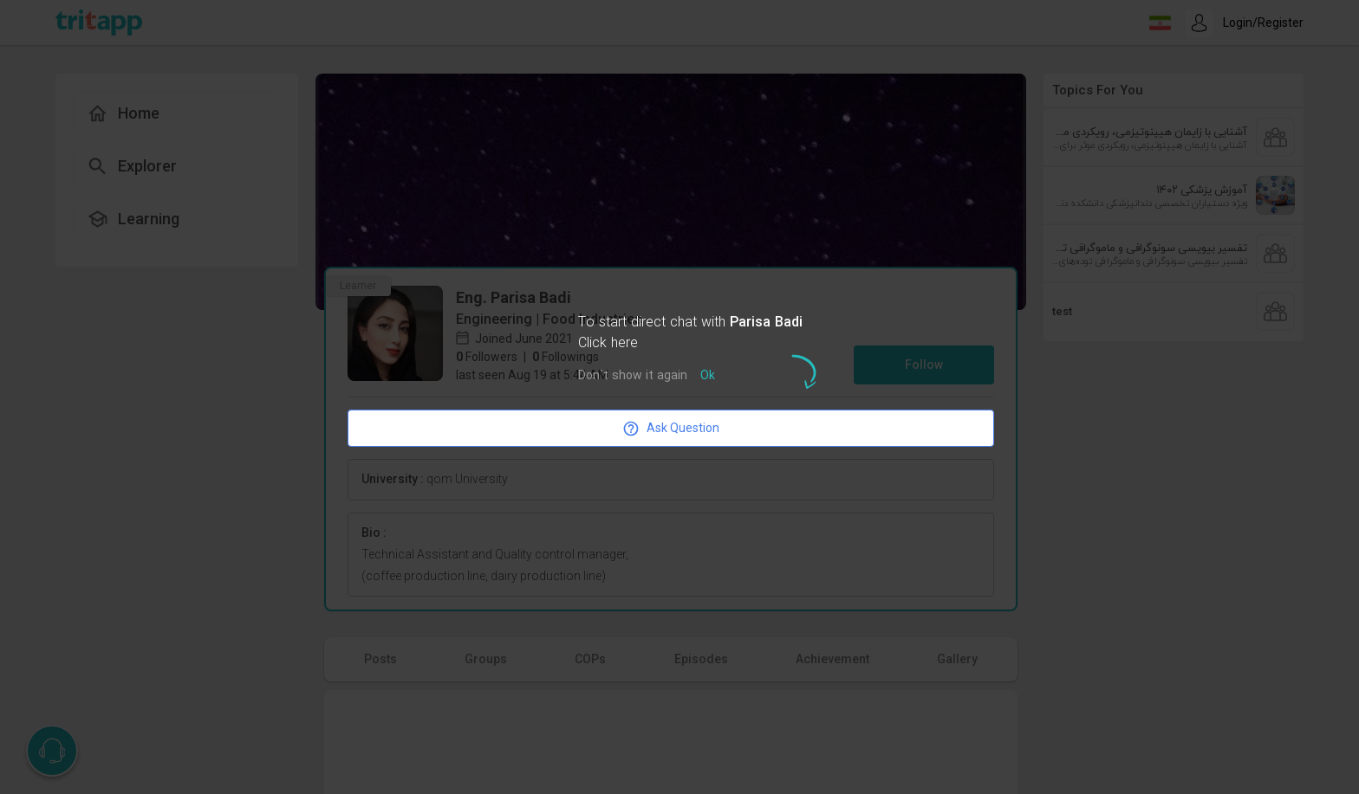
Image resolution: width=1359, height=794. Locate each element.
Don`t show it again (632, 376)
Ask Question (670, 428)
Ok (707, 376)
